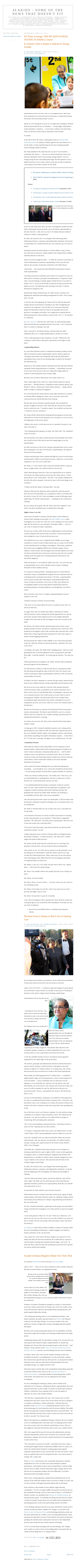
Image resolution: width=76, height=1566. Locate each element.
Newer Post (28, 1554)
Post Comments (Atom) (40, 1559)
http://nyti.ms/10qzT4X (35, 926)
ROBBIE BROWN (50, 924)
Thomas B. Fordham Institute (58, 1495)
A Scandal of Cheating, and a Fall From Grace (46, 188)
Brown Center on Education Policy (35, 1512)
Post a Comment (29, 1551)
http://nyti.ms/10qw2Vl (34, 53)
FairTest (59, 1319)
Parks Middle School (58, 519)
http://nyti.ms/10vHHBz (57, 1261)
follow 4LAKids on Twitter (12, 36)
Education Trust (40, 1406)
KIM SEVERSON (33, 924)
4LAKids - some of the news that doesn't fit (38, 12)
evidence (32, 1461)
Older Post (69, 1554)
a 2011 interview (31, 322)
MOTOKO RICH (36, 1261)
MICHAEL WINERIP (34, 52)
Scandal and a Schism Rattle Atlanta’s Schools (46, 201)
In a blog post (28, 1227)
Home (49, 1554)
